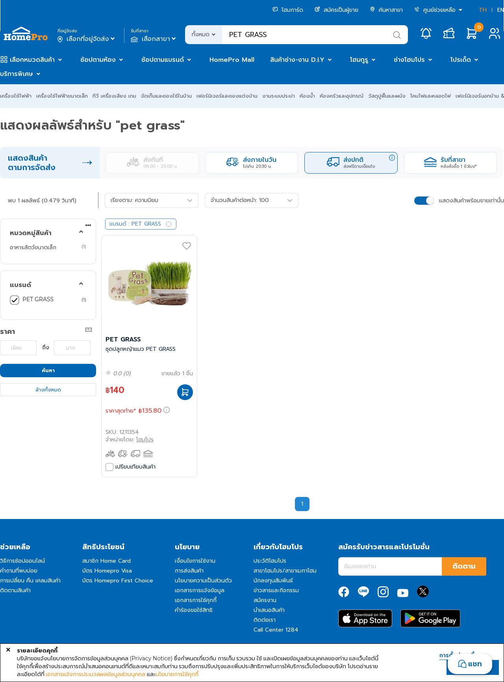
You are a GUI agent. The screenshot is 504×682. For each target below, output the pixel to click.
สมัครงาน (265, 600)
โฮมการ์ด (287, 10)
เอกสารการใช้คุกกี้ (196, 600)
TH (483, 10)
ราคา (7, 331)
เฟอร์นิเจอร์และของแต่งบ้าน (227, 96)
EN (500, 10)
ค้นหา (48, 370)
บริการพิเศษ (16, 74)
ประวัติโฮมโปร (270, 561)
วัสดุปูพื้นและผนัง (387, 96)
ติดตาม (464, 566)
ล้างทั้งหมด (48, 389)
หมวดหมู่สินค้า (31, 233)
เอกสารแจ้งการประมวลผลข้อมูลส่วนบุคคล (95, 674)
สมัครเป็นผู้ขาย (336, 10)
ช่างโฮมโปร (409, 60)
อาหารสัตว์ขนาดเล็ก (33, 247)
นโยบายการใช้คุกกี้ (177, 674)
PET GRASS (38, 299)
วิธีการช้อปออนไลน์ (22, 561)
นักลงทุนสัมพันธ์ (273, 580)
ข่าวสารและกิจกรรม (276, 590)
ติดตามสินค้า (15, 590)
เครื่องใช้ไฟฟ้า (16, 96)
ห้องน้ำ (307, 96)
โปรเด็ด (460, 60)
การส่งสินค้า (189, 571)
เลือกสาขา (154, 39)
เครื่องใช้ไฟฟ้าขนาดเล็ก (62, 96)
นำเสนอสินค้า (269, 610)
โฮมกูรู (359, 60)
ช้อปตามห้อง (98, 60)
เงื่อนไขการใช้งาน (195, 561)
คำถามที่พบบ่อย (18, 571)
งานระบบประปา (278, 96)
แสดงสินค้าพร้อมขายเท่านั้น (471, 200)
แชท (475, 663)
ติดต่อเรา (265, 620)
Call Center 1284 (276, 630)
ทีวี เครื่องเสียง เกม (114, 96)
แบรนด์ (20, 285)
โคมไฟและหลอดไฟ (430, 96)
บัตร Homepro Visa (107, 571)
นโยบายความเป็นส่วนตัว (203, 580)
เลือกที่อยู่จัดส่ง (86, 39)
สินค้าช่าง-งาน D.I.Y (297, 60)
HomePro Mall (231, 60)
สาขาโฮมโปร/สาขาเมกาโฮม (285, 571)
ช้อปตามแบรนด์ (162, 60)
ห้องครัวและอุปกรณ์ (341, 96)
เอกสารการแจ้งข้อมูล (199, 590)
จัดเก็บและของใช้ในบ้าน (166, 96)
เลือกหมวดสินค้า (32, 60)
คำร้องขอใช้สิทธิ (194, 610)
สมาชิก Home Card (106, 561)
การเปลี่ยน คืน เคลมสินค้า (30, 580)
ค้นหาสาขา (386, 10)
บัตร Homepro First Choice (117, 580)
